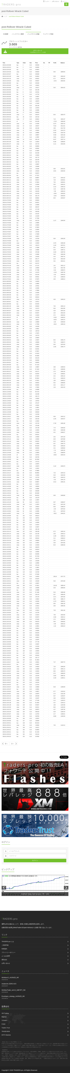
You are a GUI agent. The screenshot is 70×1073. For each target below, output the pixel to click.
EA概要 (5, 34)
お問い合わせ (6, 963)
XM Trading (5, 1013)
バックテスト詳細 (33, 34)
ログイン (65, 1)
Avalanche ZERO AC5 (9, 984)
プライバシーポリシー (8, 952)
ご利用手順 (5, 945)
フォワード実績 (48, 34)
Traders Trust (6, 1028)
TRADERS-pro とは (8, 941)
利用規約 (4, 949)
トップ (4, 16)
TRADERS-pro (11, 4)
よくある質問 (6, 956)
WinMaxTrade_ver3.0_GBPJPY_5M (13, 990)
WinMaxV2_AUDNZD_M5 (10, 977)
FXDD (3, 1024)
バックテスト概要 (18, 34)
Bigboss (4, 1017)
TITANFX (4, 1020)
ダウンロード (35, 51)
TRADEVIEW (6, 1031)
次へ (14, 744)
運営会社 (4, 959)
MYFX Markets (6, 1035)
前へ (5, 744)
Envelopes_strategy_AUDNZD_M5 (13, 996)
